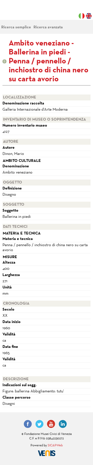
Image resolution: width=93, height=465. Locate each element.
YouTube (51, 424)
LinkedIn (63, 424)
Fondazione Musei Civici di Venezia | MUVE (23, 12)
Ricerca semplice (16, 27)
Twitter (39, 424)
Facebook (28, 424)
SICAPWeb (55, 445)
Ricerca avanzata (48, 27)
